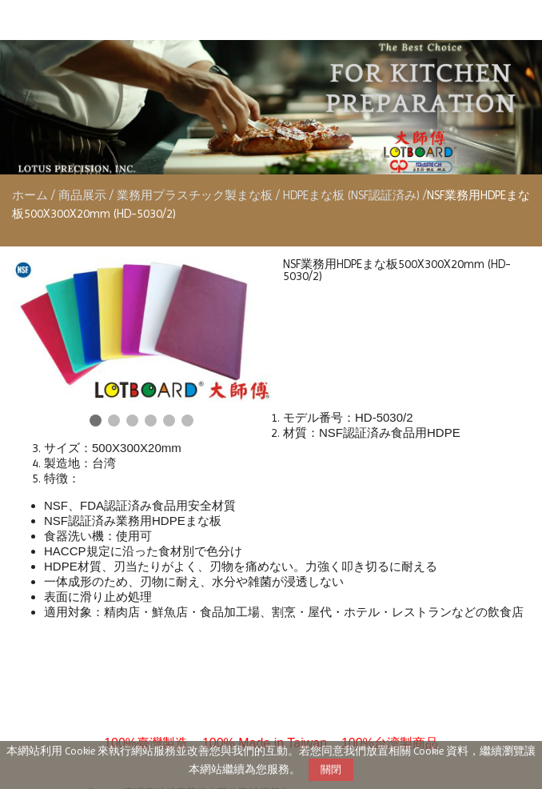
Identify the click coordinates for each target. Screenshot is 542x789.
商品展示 (84, 195)
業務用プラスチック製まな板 (195, 195)
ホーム (30, 195)
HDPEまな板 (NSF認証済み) (351, 195)
